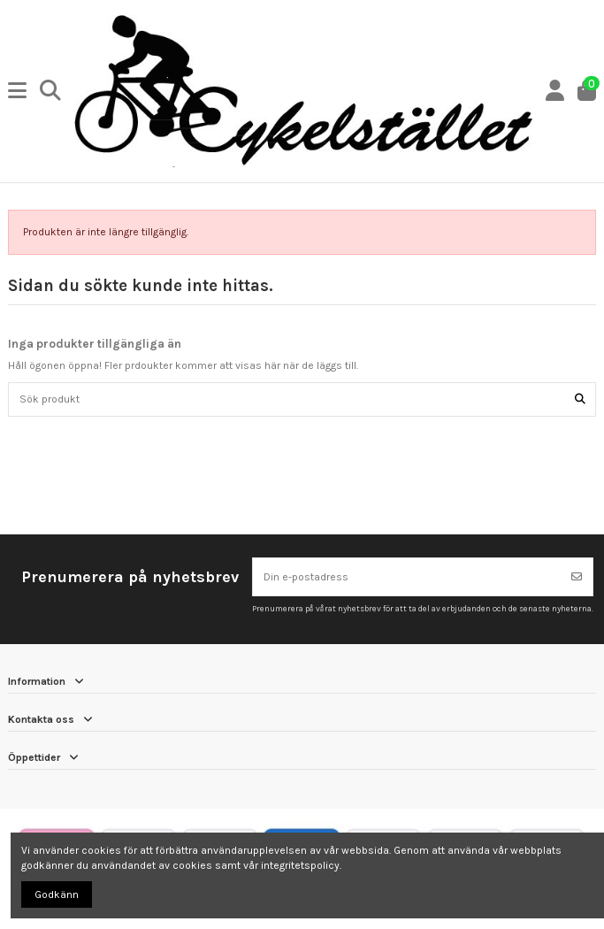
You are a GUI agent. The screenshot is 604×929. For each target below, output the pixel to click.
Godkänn (56, 894)
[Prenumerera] (577, 576)
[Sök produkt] (580, 399)
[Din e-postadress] (407, 576)
